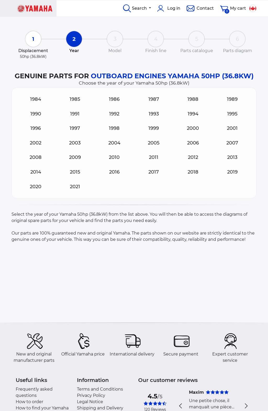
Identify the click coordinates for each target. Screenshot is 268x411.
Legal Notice (90, 401)
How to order (29, 401)
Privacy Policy (91, 395)
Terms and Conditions (100, 389)
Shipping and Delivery (100, 408)
